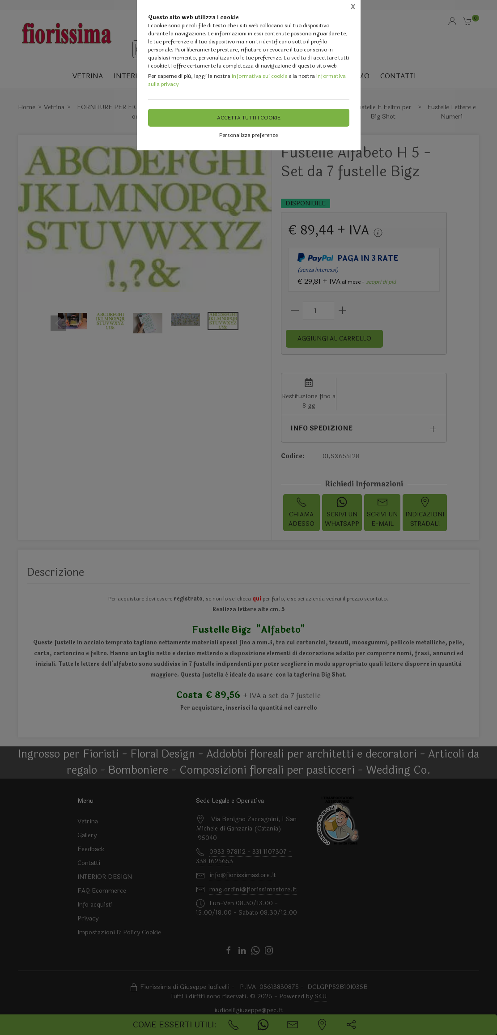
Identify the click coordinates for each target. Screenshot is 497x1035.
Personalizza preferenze (248, 135)
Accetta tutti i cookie (248, 118)
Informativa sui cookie (259, 76)
